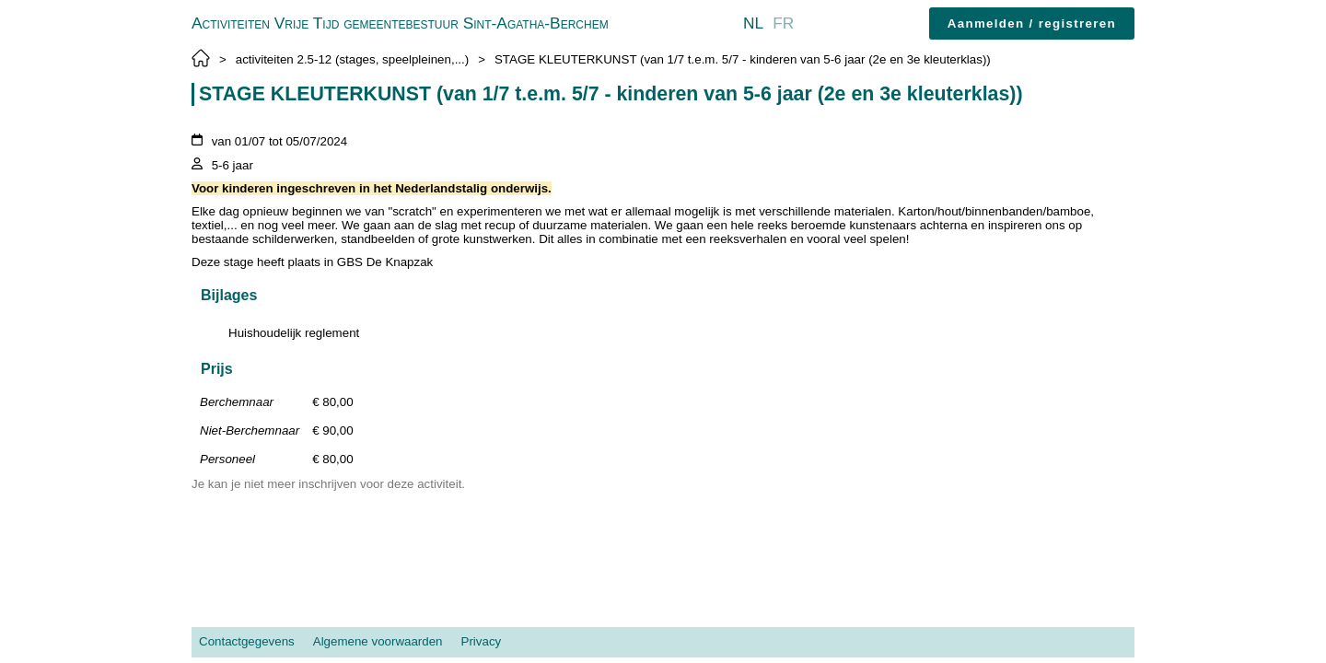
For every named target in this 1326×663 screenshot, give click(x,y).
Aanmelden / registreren (1032, 23)
